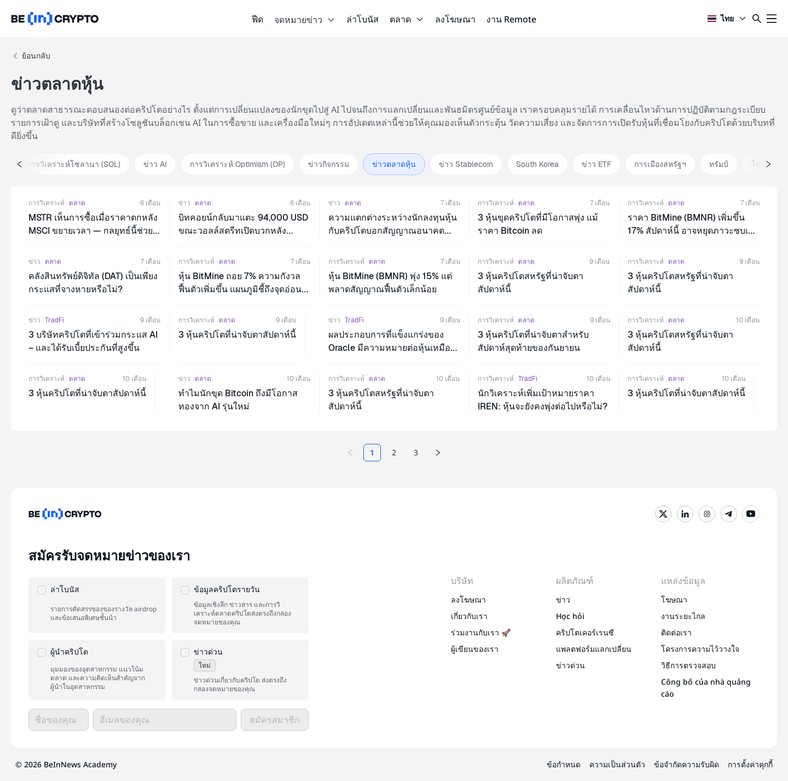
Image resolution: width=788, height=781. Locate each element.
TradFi (54, 320)
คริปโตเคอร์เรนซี (585, 632)
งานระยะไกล (683, 616)
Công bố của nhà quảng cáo (706, 687)
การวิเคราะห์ (46, 203)
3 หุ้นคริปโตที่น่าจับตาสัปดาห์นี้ (237, 334)
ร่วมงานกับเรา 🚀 (481, 632)
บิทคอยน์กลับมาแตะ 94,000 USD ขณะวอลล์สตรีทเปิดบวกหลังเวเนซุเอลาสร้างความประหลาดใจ (243, 231)
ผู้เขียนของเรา (475, 649)
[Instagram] (707, 514)
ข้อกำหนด (564, 764)
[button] (96, 605)
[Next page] (438, 452)
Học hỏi (570, 616)
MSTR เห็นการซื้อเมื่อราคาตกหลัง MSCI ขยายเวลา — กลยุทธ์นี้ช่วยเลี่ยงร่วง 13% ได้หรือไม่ (93, 231)
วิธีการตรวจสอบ (688, 665)
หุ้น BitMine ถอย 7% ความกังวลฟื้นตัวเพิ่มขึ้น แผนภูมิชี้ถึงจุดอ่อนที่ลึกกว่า (243, 289)
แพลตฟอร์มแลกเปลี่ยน (593, 649)
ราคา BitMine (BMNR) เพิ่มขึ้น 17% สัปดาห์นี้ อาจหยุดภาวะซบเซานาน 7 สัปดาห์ (693, 231)
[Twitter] (663, 514)
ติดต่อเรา (676, 632)
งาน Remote (511, 19)
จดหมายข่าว (304, 20)
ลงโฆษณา (455, 19)
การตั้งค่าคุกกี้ (750, 764)
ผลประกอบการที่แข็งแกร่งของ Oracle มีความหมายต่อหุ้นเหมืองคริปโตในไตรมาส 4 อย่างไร (389, 348)
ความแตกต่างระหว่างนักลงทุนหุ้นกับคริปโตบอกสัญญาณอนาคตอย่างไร (392, 231)
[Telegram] (729, 514)
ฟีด (257, 19)
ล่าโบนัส (362, 19)
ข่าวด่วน (570, 665)
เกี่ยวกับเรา (469, 616)
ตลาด (407, 19)
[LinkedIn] (685, 514)
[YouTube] (751, 514)
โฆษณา (674, 599)
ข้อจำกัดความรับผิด (686, 764)
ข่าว (184, 203)
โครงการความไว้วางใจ (700, 649)
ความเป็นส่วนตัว (617, 764)
